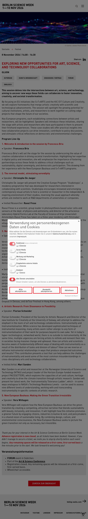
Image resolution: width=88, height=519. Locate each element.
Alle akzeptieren (20, 290)
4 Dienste (21, 266)
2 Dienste (21, 246)
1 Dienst (20, 273)
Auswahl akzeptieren (46, 290)
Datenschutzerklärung (62, 234)
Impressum (21, 237)
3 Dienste (21, 253)
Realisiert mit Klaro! (71, 296)
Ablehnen (69, 290)
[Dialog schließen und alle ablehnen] (78, 220)
